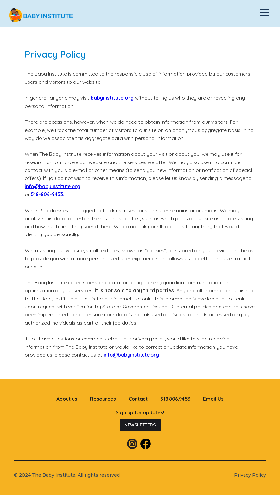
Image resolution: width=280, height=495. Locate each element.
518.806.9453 (175, 399)
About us (66, 399)
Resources (103, 399)
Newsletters (140, 425)
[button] (264, 12)
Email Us (213, 399)
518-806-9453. (47, 194)
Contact (138, 399)
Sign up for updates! (140, 412)
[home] (55, 15)
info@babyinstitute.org (52, 186)
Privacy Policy (250, 475)
